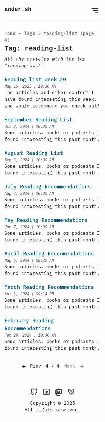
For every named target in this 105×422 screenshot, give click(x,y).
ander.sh (17, 9)
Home (10, 33)
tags (29, 33)
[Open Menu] (95, 10)
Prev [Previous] (30, 366)
